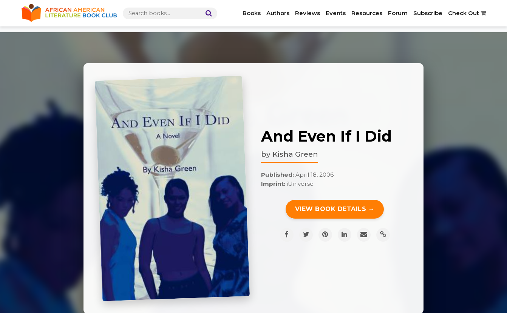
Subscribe (427, 13)
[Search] (207, 13)
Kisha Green (295, 154)
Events (336, 13)
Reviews (307, 13)
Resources (366, 13)
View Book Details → (335, 209)
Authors (277, 13)
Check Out (467, 13)
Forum (398, 13)
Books (252, 13)
